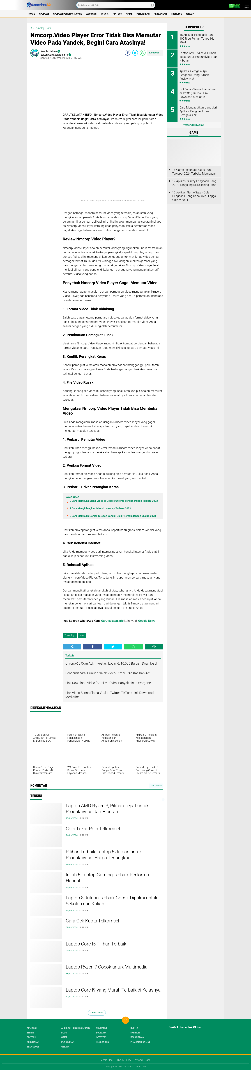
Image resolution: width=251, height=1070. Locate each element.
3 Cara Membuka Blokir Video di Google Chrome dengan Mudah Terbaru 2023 (114, 500)
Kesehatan (33, 1041)
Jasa (148, 1059)
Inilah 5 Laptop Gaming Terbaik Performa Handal (107, 878)
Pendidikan (143, 13)
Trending (176, 13)
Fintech (117, 13)
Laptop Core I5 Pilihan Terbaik (96, 944)
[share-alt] (72, 646)
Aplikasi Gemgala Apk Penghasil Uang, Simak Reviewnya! (194, 74)
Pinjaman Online (140, 1041)
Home (32, 13)
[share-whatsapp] (143, 53)
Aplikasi (44, 13)
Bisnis (105, 13)
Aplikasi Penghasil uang (67, 13)
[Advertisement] (113, 87)
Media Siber (106, 1059)
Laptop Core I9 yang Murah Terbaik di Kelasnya (113, 990)
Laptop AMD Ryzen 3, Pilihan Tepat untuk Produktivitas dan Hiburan (107, 808)
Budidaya (101, 1032)
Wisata (190, 13)
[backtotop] (125, 1020)
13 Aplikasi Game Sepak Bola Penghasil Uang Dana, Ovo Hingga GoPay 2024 (194, 196)
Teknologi (39, 28)
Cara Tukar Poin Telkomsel (93, 828)
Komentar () (155, 52)
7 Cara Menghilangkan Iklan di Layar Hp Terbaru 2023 (100, 508)
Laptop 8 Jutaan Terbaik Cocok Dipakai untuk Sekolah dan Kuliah (111, 901)
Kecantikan (137, 1037)
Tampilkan (156, 785)
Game (129, 13)
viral (49, 28)
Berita (134, 1027)
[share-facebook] (127, 53)
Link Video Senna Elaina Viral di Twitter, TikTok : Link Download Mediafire (197, 93)
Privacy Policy (123, 1059)
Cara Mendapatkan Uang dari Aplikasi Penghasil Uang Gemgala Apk (198, 111)
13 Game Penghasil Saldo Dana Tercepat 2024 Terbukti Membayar (194, 171)
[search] (115, 5)
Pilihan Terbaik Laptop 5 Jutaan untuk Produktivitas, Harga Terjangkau (104, 855)
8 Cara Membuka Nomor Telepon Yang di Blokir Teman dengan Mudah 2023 (113, 515)
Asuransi (91, 13)
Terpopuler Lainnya (193, 125)
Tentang (138, 1059)
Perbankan (160, 13)
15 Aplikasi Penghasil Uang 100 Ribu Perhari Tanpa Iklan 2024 (197, 38)
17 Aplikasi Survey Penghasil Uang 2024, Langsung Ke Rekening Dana (194, 183)
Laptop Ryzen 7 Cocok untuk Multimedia (107, 967)
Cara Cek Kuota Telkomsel (92, 921)
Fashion (135, 1032)
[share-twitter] (135, 53)
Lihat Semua (97, 1013)
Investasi (101, 1037)
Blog (64, 1032)
